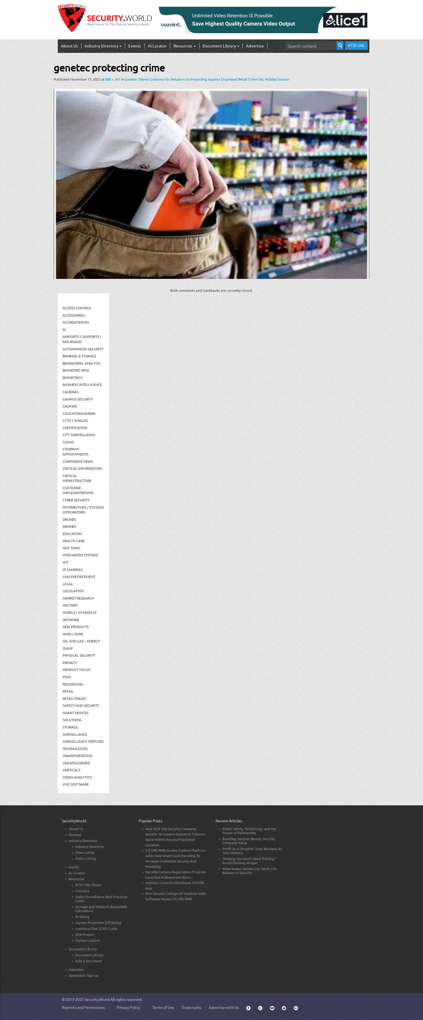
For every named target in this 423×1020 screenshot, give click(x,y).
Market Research (78, 598)
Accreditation (76, 322)
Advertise (255, 45)
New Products (76, 626)
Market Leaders (87, 940)
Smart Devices (75, 712)
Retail (68, 691)
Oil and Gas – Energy (81, 641)
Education (72, 533)
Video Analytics (77, 777)
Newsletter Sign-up (84, 975)
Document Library (221, 45)
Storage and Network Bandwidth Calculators (101, 908)
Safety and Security (81, 705)
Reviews (75, 834)
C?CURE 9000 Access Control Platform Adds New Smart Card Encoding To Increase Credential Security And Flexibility (175, 858)
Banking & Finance (79, 356)
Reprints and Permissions (83, 1007)
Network (71, 619)
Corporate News (78, 461)
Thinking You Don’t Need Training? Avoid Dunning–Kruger (248, 860)
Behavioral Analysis (82, 363)
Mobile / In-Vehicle (80, 612)
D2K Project (84, 934)
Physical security (79, 655)
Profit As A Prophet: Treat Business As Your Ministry (252, 850)
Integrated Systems (80, 555)
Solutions (72, 719)
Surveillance (75, 734)
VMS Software (76, 784)
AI (64, 329)
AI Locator (157, 45)
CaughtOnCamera (79, 413)
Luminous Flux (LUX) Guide (96, 928)
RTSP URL (356, 45)
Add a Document (88, 961)
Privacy (70, 662)
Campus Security (78, 399)
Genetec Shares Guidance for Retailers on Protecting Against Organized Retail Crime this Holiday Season (207, 79)
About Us (69, 45)
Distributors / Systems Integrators (83, 510)
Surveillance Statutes (83, 741)
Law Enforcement (79, 576)
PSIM (67, 677)
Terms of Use (163, 1007)
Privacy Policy (128, 1007)
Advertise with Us (224, 1007)
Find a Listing (85, 858)
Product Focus (76, 669)
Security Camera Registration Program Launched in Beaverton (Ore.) (175, 874)
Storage (70, 727)
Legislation (73, 590)
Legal (68, 583)
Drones (69, 519)
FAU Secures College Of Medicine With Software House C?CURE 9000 (175, 896)
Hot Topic (71, 548)
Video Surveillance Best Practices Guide (101, 898)
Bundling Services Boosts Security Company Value (248, 840)
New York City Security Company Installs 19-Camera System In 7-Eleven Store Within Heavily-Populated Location (175, 836)
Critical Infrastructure (77, 478)
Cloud (68, 442)
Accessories (74, 315)
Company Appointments (75, 451)
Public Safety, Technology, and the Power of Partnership (249, 830)
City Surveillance (79, 434)
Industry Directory (103, 45)
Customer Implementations (78, 490)
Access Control (77, 308)
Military (70, 605)
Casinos (70, 406)
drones (69, 526)
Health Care (74, 540)
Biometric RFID (76, 370)
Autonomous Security (83, 349)
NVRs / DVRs (73, 634)
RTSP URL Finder (88, 884)
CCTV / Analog (75, 420)
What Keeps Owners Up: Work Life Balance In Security (249, 870)
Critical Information (82, 468)
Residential (73, 684)
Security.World (97, 999)
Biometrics (73, 377)
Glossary (82, 890)
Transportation (77, 755)
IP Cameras (73, 569)
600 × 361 (112, 79)
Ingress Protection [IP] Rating (98, 922)
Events (134, 45)
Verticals (71, 770)
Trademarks (191, 1007)
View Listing (84, 852)
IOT (65, 562)
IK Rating (82, 916)
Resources (184, 45)
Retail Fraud (74, 698)
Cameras (71, 391)
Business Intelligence (82, 384)
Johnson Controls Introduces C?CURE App (174, 885)
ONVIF (68, 648)
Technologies (75, 748)
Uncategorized (76, 763)
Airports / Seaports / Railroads (82, 339)
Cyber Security (76, 500)
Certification (75, 427)
